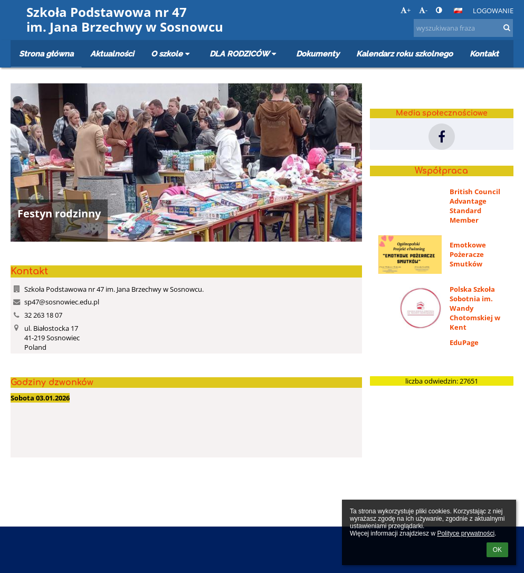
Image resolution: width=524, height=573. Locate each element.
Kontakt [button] (484, 53)
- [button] (423, 10)
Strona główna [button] (46, 53)
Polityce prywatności (465, 533)
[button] (458, 10)
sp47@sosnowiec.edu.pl (61, 302)
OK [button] (497, 549)
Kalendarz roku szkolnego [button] (404, 53)
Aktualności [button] (112, 53)
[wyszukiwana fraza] (463, 27)
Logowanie (493, 10)
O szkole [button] (172, 53)
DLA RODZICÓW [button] (244, 53)
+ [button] (406, 10)
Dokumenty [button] (317, 53)
